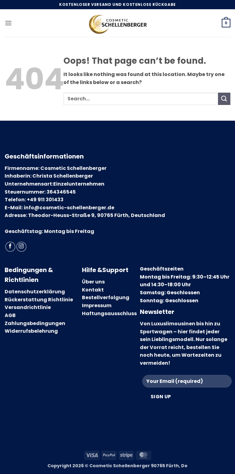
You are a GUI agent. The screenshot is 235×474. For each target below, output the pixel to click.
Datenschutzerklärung (35, 291)
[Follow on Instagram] (21, 247)
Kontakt (93, 289)
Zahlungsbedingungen (35, 323)
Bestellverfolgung (105, 297)
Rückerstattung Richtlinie (39, 299)
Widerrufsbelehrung (31, 331)
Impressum (96, 305)
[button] (8, 22)
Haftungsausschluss (109, 313)
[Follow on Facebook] (10, 247)
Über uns (93, 281)
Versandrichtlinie (28, 307)
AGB (10, 315)
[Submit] (224, 99)
